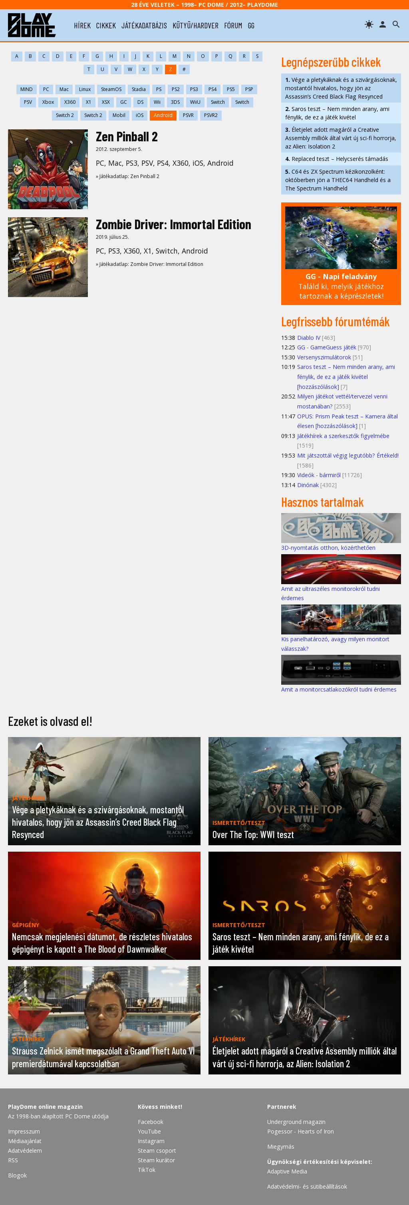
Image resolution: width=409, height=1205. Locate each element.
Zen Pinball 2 (127, 136)
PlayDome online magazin (45, 1106)
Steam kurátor (156, 1160)
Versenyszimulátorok (324, 357)
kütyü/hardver (195, 25)
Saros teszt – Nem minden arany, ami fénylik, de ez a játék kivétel (337, 113)
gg (251, 25)
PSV (28, 102)
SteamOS (111, 89)
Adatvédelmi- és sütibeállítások (307, 1186)
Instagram (151, 1141)
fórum (233, 25)
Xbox (48, 102)
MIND (26, 89)
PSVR (188, 115)
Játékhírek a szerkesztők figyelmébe (343, 436)
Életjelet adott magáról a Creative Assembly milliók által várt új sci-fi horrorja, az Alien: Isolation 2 (340, 138)
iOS (139, 115)
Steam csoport (157, 1150)
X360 (69, 102)
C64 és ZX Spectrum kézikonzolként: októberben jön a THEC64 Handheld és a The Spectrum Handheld (338, 180)
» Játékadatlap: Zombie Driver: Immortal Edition (149, 264)
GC (123, 102)
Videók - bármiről (319, 475)
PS (158, 89)
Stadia (139, 89)
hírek (82, 25)
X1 (88, 102)
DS (140, 102)
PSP (249, 89)
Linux (85, 89)
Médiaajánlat (25, 1141)
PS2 (176, 89)
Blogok (17, 1175)
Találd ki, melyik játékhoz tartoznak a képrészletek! (341, 286)
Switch (218, 102)
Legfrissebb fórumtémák (335, 321)
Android (163, 115)
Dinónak (308, 485)
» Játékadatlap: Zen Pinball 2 (127, 176)
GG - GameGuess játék (326, 347)
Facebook (150, 1122)
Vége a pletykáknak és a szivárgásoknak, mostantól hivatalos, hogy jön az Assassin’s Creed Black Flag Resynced (341, 88)
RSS (13, 1160)
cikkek (106, 25)
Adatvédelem (25, 1150)
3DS (175, 102)
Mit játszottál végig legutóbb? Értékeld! (348, 455)
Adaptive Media (287, 1171)
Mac (64, 89)
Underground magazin (296, 1122)
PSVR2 (211, 115)
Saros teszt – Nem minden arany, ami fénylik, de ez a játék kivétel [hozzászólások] (346, 376)
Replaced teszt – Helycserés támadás (336, 159)
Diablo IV (308, 337)
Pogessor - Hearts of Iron (300, 1131)
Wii (157, 102)
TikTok (146, 1169)
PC (46, 89)
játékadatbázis (144, 25)
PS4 (212, 89)
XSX (106, 102)
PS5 (231, 89)
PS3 (194, 89)
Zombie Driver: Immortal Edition (173, 224)
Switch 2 (65, 115)
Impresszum (24, 1131)
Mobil (119, 115)
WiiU (195, 102)
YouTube (149, 1131)
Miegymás (280, 1146)
